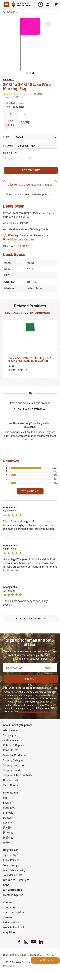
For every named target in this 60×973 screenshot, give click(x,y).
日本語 (7, 827)
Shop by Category (13, 760)
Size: (6, 137)
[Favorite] (48, 24)
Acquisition (9, 932)
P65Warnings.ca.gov (22, 239)
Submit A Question (29, 409)
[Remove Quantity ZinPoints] (5, 158)
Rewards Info (10, 750)
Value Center (10, 785)
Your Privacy (10, 865)
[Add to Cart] (31, 170)
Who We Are (10, 730)
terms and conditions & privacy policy (37, 711)
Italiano (7, 822)
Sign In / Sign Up (12, 855)
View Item (18, 370)
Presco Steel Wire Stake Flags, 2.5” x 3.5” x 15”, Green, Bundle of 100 (29, 359)
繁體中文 (8, 837)
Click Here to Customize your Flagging (30, 184)
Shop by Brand (11, 770)
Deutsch (8, 817)
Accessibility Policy (14, 870)
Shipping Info (10, 735)
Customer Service (13, 912)
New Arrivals (10, 780)
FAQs (6, 885)
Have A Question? (16, 246)
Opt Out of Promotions (16, 880)
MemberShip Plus (13, 895)
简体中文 (8, 832)
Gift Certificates (12, 890)
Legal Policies (11, 860)
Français (8, 812)
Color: (8, 146)
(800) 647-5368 (17, 955)
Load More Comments (31, 619)
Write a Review (30, 491)
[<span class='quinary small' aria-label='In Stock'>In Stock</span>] (38, 94)
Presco (8, 80)
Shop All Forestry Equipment (29, 313)
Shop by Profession (14, 765)
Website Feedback (14, 927)
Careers (7, 917)
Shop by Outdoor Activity (17, 775)
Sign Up (30, 679)
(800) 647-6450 (45, 955)
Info (5, 797)
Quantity (10, 153)
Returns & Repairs (13, 745)
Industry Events (12, 922)
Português (9, 807)
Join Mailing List (12, 875)
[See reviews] (26, 94)
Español (7, 802)
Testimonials (10, 740)
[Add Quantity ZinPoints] (29, 158)
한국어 (7, 842)
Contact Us (9, 907)
